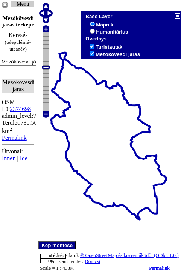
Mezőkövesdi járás (118, 54)
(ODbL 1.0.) (166, 255)
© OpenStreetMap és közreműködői (117, 255)
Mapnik (104, 25)
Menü (23, 4)
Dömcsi (92, 261)
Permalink (159, 268)
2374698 (20, 109)
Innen (8, 158)
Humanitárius (112, 32)
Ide (23, 158)
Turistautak (109, 47)
